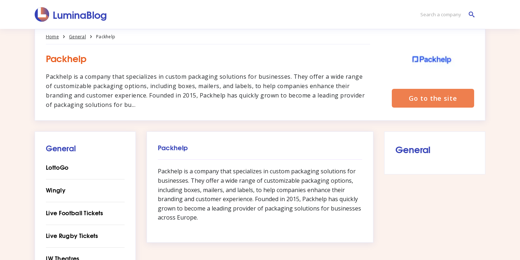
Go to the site (433, 98)
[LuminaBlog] (71, 14)
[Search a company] (445, 14)
